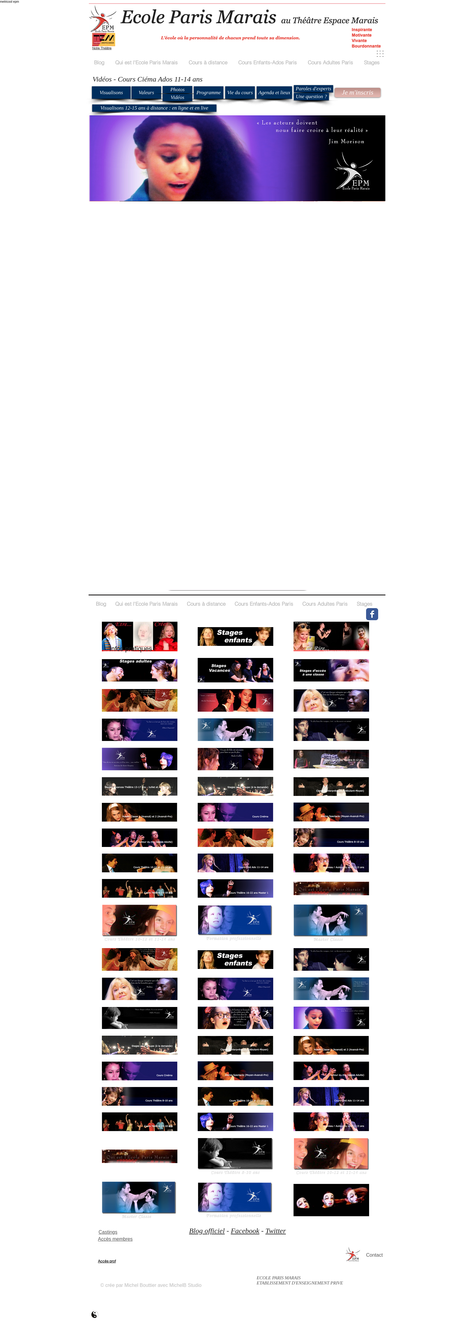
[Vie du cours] (240, 92)
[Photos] (177, 89)
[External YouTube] (161, 271)
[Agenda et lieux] (274, 92)
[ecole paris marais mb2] (94, 1314)
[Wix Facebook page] (372, 614)
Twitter (275, 1231)
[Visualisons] (111, 92)
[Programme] (208, 92)
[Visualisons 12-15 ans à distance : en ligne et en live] (154, 108)
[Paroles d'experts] (313, 88)
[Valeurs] (146, 92)
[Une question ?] (311, 96)
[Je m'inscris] (358, 92)
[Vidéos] (177, 97)
